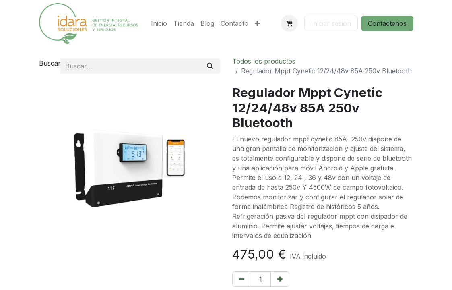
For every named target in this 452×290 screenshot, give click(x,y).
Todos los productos (263, 61)
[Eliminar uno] (241, 279)
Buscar (50, 63)
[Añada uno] (279, 279)
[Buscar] (210, 66)
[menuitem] (159, 23)
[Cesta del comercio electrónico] (289, 23)
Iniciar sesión (331, 23)
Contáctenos (387, 23)
